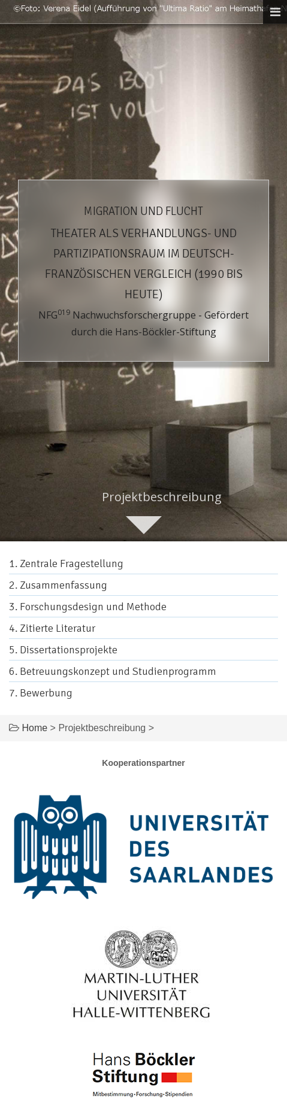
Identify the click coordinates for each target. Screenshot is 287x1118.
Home (34, 728)
